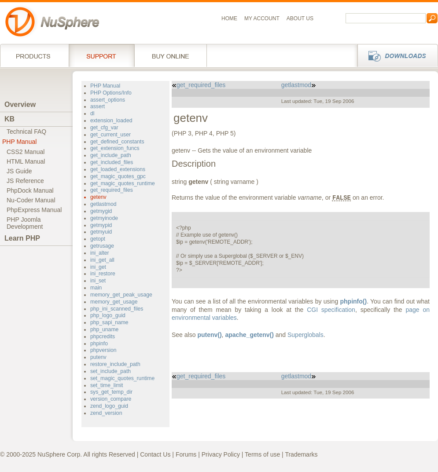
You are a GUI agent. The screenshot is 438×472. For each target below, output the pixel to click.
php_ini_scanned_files (116, 309)
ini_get (98, 267)
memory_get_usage (114, 302)
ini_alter (99, 253)
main (96, 288)
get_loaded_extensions (117, 169)
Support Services (101, 55)
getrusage (102, 246)
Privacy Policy (221, 454)
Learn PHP (22, 238)
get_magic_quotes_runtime (122, 183)
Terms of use (262, 454)
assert (97, 106)
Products (34, 55)
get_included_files (111, 162)
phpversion (103, 350)
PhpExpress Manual (34, 209)
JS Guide (19, 171)
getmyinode (104, 218)
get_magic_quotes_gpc (118, 176)
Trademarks (301, 454)
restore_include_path (115, 364)
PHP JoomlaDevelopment (25, 223)
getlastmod (103, 204)
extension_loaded (111, 120)
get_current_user (110, 135)
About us (300, 18)
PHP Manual (19, 141)
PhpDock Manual (30, 190)
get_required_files (111, 190)
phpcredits (102, 336)
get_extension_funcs (115, 148)
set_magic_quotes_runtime (122, 378)
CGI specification (331, 309)
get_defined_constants (117, 142)
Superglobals (305, 334)
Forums (186, 454)
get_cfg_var (104, 127)
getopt (97, 239)
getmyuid (101, 232)
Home (229, 18)
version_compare (110, 399)
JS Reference (25, 180)
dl (92, 113)
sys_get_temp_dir (111, 392)
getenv (98, 197)
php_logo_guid (107, 315)
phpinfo (99, 343)
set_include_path (110, 371)
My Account (262, 18)
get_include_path (110, 155)
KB (9, 119)
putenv (98, 357)
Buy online (170, 55)
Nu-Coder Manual (31, 200)
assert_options (107, 100)
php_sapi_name (109, 322)
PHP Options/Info (111, 93)
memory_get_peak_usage (121, 295)
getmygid (101, 211)
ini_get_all (102, 260)
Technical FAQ (26, 131)
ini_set (98, 281)
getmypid (101, 225)
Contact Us (155, 454)
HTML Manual (26, 161)
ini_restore (102, 274)
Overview (20, 104)
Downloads (395, 55)
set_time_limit (106, 385)
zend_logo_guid (109, 406)
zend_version (106, 413)
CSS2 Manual (25, 151)
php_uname (104, 329)
